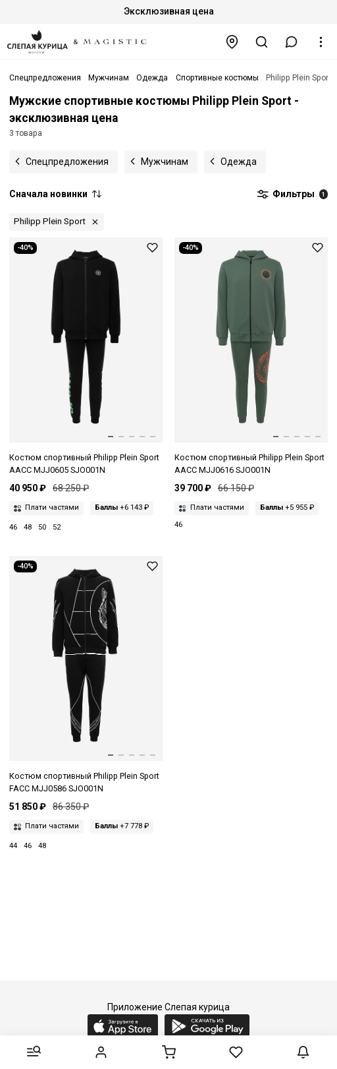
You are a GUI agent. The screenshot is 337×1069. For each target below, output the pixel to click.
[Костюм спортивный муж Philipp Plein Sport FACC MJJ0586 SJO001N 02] (86, 675)
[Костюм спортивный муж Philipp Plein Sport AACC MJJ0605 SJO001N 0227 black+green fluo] (86, 357)
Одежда (238, 161)
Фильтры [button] (292, 194)
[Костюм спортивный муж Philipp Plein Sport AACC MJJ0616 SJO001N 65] (251, 357)
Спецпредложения (67, 161)
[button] (291, 42)
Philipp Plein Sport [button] (50, 221)
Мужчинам (164, 161)
